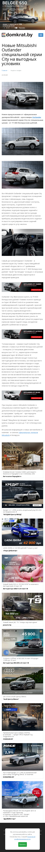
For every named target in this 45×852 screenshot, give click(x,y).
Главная (4, 70)
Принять (22, 844)
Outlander (36, 117)
